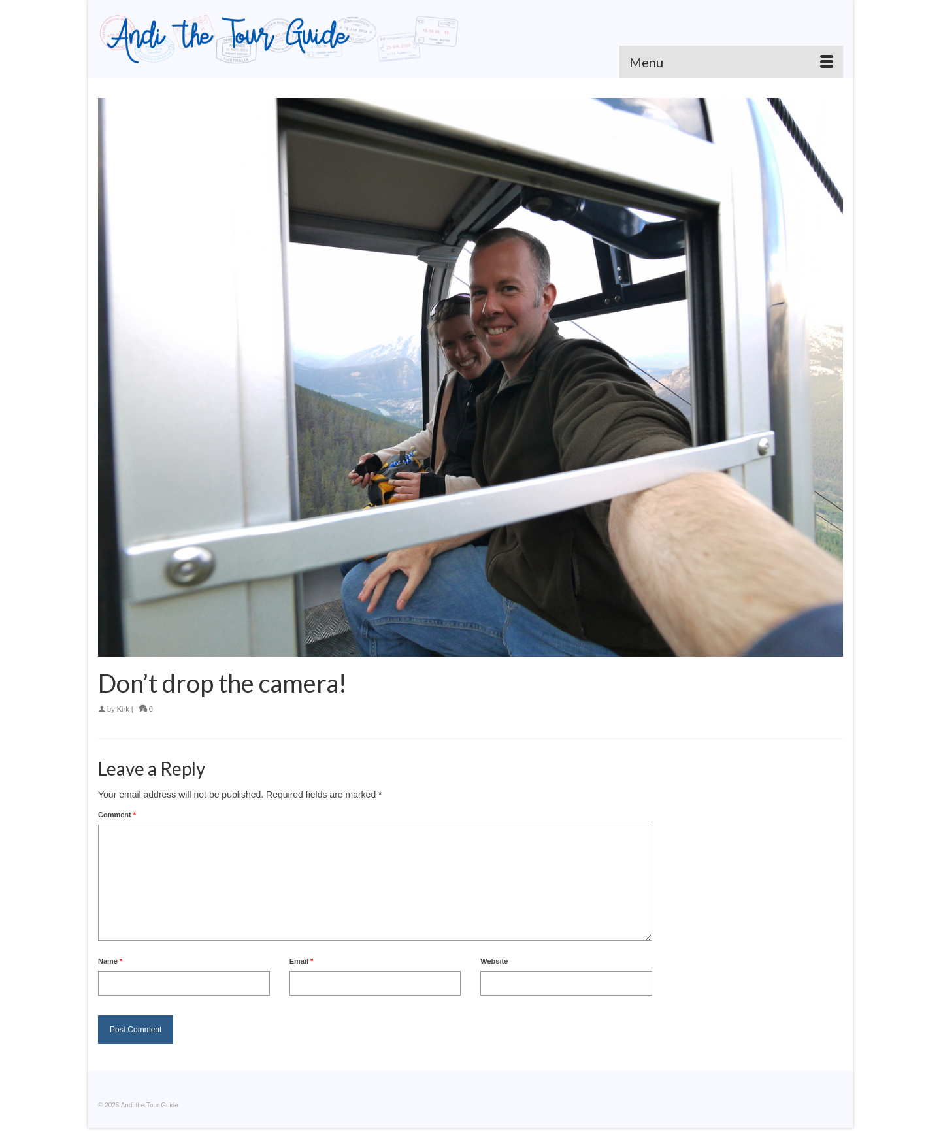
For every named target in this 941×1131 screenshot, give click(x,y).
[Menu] (731, 62)
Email (301, 961)
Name (110, 961)
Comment (117, 815)
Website (494, 961)
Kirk (123, 709)
